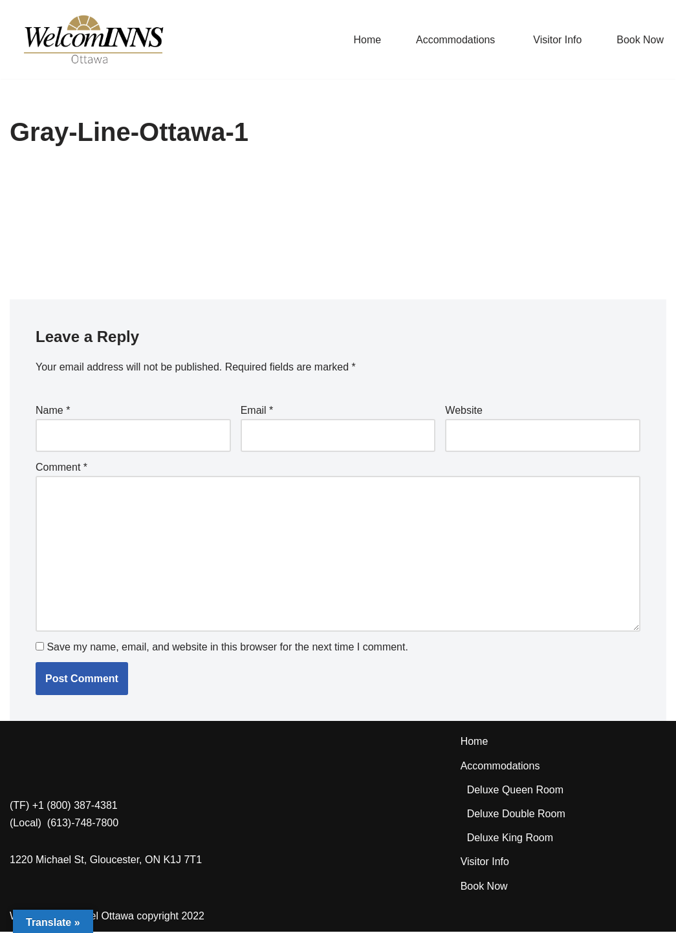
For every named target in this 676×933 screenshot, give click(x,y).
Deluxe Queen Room (515, 791)
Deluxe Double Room (516, 815)
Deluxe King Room (510, 838)
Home (366, 39)
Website (464, 410)
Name (53, 410)
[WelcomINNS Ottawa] (93, 39)
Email (257, 410)
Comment (61, 467)
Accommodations (500, 766)
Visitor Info (557, 39)
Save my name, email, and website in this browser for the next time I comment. (227, 647)
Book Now (640, 39)
